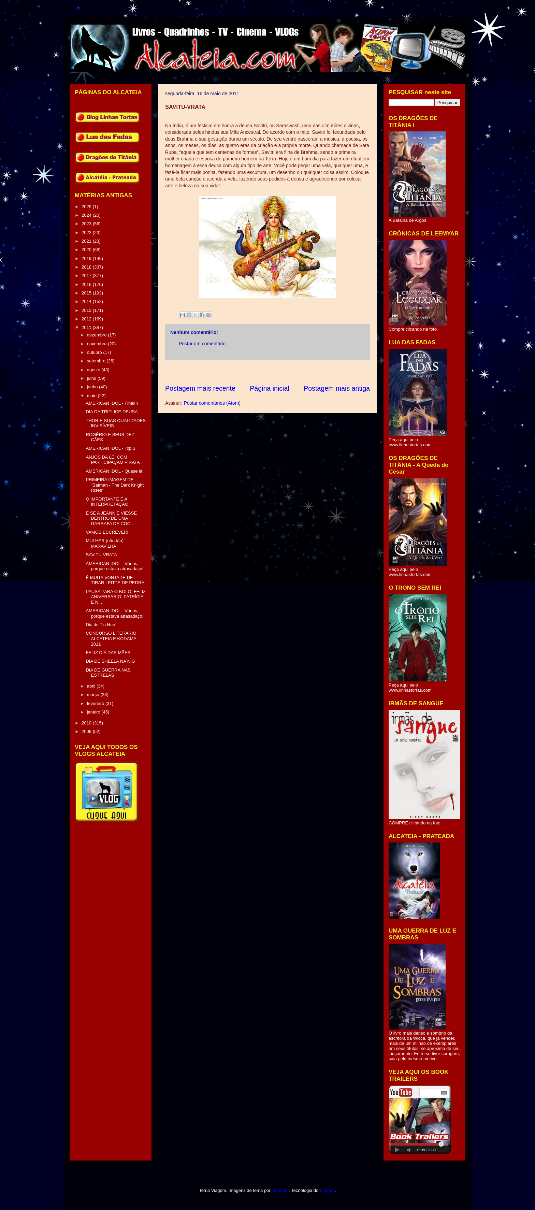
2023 (87, 223)
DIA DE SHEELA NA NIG (110, 661)
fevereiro (96, 703)
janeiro (94, 712)
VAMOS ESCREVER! (107, 532)
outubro (95, 352)
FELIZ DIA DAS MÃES (108, 652)
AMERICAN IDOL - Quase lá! (114, 471)
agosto (94, 369)
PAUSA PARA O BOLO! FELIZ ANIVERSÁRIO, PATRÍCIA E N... (116, 597)
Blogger (327, 1190)
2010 (87, 722)
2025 (87, 206)
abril (92, 686)
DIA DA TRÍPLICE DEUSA (112, 411)
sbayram (280, 1190)
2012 (87, 318)
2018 (87, 267)
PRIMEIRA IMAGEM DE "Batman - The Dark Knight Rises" (115, 485)
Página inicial (269, 388)
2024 (87, 215)
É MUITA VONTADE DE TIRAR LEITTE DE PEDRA (115, 580)
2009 (87, 731)
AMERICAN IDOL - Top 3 (110, 448)
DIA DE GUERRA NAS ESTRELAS (108, 672)
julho (92, 378)
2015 (87, 293)
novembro (97, 343)
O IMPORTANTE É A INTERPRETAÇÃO (107, 501)
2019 (87, 258)
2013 (87, 310)
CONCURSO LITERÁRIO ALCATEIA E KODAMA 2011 (111, 638)
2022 (87, 232)
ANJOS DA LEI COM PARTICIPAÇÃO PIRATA (113, 460)
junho (93, 386)
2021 (87, 241)
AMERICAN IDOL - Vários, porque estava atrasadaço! (114, 566)
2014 (87, 301)
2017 (87, 275)
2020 (87, 249)
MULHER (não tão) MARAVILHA (105, 543)
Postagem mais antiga (337, 388)
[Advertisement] (289, 371)
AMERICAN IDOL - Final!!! (112, 403)
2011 (87, 327)
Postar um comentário (202, 343)
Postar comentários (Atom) (212, 403)
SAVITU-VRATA (101, 554)
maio (92, 395)
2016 (87, 284)
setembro (97, 360)
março (94, 694)
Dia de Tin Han (100, 624)
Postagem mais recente (200, 388)
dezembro (97, 334)
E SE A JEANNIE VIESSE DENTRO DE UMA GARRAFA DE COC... (111, 518)
